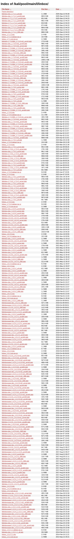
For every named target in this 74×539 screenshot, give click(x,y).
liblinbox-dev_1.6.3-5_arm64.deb (13, 209)
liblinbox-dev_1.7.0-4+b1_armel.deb (14, 119)
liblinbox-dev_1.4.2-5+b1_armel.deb (14, 410)
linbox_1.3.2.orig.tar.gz (10, 537)
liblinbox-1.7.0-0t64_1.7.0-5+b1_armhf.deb (17, 73)
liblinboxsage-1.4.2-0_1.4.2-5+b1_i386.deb (17, 436)
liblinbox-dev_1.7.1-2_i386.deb (12, 32)
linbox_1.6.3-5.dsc (8, 234)
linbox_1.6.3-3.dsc (8, 266)
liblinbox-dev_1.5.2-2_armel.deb (13, 319)
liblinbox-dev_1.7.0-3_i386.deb (12, 156)
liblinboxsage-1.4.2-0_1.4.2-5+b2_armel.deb (17, 390)
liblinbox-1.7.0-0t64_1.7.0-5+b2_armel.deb (16, 48)
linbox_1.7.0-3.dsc (8, 174)
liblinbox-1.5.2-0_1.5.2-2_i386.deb (14, 307)
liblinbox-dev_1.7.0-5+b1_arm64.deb (14, 66)
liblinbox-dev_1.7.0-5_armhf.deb (13, 99)
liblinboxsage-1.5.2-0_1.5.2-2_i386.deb (15, 305)
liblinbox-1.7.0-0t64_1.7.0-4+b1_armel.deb (16, 117)
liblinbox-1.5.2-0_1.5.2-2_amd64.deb (15, 317)
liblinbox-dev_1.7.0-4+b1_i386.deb (14, 131)
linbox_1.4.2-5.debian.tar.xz (11, 489)
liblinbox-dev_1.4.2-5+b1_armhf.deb (14, 406)
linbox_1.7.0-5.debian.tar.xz (11, 115)
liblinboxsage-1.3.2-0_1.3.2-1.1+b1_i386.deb (17, 511)
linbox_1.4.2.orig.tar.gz (10, 491)
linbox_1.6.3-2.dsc (8, 294)
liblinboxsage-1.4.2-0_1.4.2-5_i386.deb (15, 461)
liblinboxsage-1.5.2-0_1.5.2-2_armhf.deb (16, 328)
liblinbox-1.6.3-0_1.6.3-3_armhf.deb (14, 241)
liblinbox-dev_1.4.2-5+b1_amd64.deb (15, 424)
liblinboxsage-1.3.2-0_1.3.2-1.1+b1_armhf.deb (18, 525)
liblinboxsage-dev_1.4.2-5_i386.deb (14, 463)
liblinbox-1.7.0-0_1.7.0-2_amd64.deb (15, 195)
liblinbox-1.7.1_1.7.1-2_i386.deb (13, 30)
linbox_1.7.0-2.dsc (8, 202)
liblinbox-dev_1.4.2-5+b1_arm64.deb (14, 443)
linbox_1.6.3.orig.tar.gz (10, 298)
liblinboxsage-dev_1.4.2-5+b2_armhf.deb (16, 360)
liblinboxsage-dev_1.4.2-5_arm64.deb (15, 477)
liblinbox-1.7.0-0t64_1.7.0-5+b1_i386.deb (16, 80)
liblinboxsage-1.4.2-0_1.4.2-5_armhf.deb (16, 452)
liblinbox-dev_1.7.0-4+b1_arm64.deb (14, 126)
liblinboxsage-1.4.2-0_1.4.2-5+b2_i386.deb (17, 374)
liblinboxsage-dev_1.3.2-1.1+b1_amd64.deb (17, 502)
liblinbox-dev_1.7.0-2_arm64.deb (13, 177)
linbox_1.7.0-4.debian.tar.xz (11, 142)
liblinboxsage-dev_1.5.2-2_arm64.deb (15, 337)
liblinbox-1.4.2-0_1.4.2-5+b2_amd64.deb (16, 369)
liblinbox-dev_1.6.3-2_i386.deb (12, 291)
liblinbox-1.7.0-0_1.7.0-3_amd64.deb (15, 167)
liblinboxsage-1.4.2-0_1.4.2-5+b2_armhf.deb (17, 362)
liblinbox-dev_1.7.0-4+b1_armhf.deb (14, 122)
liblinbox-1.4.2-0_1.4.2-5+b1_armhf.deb (15, 404)
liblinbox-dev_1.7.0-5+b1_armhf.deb (14, 76)
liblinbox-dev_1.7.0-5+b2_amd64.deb (15, 60)
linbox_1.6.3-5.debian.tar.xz (11, 236)
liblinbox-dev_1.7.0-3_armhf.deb (13, 151)
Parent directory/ (7, 11)
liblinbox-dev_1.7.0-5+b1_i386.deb (14, 78)
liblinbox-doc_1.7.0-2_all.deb (12, 200)
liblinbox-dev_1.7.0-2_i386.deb (12, 193)
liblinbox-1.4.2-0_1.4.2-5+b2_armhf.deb (15, 355)
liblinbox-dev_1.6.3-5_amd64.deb (13, 227)
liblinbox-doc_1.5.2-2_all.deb (12, 342)
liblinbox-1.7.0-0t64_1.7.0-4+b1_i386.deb (16, 133)
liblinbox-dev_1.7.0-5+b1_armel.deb (14, 69)
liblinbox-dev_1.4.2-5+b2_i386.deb (14, 378)
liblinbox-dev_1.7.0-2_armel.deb (13, 183)
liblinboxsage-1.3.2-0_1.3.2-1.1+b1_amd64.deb (18, 509)
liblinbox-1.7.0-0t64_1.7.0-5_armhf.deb (15, 96)
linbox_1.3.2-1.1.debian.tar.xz (12, 530)
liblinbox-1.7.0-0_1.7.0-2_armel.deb (14, 181)
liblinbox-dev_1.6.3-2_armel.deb (13, 277)
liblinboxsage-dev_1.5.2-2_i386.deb (14, 303)
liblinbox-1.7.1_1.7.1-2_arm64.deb (14, 18)
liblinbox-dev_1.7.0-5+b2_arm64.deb (14, 57)
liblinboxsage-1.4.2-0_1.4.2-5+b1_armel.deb (17, 413)
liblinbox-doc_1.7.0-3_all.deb (12, 170)
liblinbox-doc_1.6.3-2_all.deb (12, 268)
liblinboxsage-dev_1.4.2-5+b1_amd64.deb (16, 420)
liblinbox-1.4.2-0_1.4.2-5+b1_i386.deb (15, 433)
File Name (5, 9)
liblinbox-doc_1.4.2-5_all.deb (12, 466)
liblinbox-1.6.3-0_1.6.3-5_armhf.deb (14, 216)
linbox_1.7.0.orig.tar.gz (10, 206)
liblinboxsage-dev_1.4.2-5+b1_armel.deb (16, 415)
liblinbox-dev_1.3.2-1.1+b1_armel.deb (15, 498)
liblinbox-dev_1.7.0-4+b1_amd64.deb (15, 138)
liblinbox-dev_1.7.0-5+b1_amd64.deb (15, 85)
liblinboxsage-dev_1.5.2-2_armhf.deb (15, 335)
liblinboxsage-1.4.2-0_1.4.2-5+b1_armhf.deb (17, 401)
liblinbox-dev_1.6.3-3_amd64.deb (13, 250)
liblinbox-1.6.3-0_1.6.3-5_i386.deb (14, 229)
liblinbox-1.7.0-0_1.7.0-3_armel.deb (14, 149)
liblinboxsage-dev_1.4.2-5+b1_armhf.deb (16, 408)
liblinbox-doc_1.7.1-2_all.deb (12, 14)
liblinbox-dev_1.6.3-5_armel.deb (13, 211)
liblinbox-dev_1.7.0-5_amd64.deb (13, 108)
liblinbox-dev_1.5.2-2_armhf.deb (13, 333)
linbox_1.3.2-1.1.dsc (9, 534)
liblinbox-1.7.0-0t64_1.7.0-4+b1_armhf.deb (17, 124)
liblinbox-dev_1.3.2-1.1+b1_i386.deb (14, 516)
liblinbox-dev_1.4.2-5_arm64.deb (13, 482)
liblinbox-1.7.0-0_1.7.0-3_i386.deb (14, 158)
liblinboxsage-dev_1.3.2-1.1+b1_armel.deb (17, 493)
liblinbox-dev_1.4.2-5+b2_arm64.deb (14, 392)
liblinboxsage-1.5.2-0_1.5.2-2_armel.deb (16, 323)
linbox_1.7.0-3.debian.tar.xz (11, 172)
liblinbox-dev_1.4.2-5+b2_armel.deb (14, 385)
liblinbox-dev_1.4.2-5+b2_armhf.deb (14, 358)
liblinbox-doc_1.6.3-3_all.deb (12, 252)
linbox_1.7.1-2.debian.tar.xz (11, 37)
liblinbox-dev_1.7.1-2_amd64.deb (13, 27)
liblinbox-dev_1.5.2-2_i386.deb (12, 300)
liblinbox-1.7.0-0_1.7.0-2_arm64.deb (14, 179)
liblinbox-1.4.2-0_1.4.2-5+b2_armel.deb (15, 388)
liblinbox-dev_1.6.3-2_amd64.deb (13, 271)
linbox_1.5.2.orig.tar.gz (10, 353)
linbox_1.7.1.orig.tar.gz (10, 39)
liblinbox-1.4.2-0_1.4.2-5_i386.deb (14, 456)
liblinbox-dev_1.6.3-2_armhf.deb (13, 289)
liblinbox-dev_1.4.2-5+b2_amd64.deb (15, 367)
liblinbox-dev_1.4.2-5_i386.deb (12, 459)
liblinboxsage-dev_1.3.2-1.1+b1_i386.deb (16, 514)
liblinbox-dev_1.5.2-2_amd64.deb (13, 314)
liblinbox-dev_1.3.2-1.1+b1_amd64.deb (15, 507)
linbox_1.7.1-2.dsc (8, 34)
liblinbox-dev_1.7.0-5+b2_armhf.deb (14, 44)
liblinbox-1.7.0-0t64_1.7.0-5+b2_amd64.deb (17, 62)
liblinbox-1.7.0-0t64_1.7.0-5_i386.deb (15, 103)
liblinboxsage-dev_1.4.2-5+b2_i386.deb (15, 376)
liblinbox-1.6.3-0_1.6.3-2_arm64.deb (14, 280)
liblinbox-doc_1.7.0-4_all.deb (12, 140)
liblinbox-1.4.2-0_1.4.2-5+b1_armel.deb (15, 417)
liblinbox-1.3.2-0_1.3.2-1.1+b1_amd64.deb (16, 505)
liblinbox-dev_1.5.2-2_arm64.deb (13, 346)
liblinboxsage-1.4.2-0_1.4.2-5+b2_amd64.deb (18, 365)
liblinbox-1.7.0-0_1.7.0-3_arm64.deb (14, 161)
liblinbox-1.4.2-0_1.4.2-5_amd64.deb (15, 475)
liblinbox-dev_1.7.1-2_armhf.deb (13, 21)
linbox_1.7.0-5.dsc (8, 112)
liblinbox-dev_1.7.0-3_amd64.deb (13, 165)
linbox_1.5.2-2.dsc (8, 351)
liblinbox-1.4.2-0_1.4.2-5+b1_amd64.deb (16, 422)
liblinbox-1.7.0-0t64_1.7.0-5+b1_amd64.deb (17, 82)
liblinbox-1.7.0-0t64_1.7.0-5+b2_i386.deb (16, 50)
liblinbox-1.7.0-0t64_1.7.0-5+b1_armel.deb (16, 71)
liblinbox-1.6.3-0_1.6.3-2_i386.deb (14, 287)
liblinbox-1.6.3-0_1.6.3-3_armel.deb (14, 245)
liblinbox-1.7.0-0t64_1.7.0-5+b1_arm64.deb (17, 64)
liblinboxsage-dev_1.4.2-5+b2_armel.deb (16, 383)
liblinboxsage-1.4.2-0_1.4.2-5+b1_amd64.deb (18, 427)
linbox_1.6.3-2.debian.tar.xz (11, 296)
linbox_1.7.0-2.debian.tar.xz (11, 204)
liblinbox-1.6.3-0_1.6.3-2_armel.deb (14, 275)
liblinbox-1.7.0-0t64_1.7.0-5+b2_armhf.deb (17, 41)
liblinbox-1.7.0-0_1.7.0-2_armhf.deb (14, 188)
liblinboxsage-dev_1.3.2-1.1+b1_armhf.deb (17, 528)
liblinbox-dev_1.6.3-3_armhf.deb (13, 238)
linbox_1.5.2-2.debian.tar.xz (11, 349)
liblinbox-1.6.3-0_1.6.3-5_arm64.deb (14, 218)
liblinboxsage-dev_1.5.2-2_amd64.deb (15, 310)
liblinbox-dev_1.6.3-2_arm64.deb (13, 282)
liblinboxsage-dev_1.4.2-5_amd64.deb (15, 468)
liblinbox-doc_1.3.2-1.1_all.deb (12, 532)
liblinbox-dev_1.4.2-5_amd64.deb (13, 472)
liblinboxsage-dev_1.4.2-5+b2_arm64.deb (16, 399)
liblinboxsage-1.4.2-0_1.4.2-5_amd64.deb (16, 470)
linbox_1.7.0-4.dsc (8, 145)
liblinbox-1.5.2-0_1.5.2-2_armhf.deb (14, 330)
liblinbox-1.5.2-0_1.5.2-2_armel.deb (14, 326)
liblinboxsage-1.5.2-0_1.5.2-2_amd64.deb (16, 312)
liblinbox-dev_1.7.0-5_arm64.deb (13, 94)
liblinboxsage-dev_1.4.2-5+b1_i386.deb (15, 429)
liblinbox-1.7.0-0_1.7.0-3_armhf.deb (14, 154)
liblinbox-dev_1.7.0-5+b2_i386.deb (14, 53)
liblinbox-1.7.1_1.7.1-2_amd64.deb (14, 25)
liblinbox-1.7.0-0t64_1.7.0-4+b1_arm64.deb (17, 128)
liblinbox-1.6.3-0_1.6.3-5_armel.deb (14, 220)
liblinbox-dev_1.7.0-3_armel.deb (13, 147)
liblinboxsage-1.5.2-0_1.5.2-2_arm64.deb (16, 339)
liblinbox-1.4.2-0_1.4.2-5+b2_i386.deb (15, 381)
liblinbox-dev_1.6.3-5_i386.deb (12, 232)
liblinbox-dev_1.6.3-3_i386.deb (12, 259)
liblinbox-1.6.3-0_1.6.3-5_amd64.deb (15, 225)
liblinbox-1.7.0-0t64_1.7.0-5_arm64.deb (15, 92)
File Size (44, 9)
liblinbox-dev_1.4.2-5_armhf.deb (13, 454)
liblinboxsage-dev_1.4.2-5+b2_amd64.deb (16, 372)
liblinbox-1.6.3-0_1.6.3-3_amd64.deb (15, 248)
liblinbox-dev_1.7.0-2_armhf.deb (13, 186)
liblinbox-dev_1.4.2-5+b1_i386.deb (14, 431)
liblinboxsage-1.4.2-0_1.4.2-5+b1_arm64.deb (17, 438)
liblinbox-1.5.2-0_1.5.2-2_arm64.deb (14, 344)
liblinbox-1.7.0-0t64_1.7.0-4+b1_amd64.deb (17, 135)
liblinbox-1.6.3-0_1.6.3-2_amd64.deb (15, 273)
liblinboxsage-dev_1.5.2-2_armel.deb (15, 321)
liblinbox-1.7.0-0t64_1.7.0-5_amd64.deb (16, 110)
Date (57, 9)
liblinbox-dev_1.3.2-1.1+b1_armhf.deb (15, 523)
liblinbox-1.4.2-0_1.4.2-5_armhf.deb (14, 447)
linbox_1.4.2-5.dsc (8, 486)
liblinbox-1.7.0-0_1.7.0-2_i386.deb (14, 190)
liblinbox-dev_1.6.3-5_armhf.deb (13, 213)
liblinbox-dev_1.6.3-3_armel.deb (13, 243)
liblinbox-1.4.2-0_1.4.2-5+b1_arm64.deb (16, 440)
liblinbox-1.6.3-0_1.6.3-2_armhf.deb (14, 284)
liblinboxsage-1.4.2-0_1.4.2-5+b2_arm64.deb (17, 394)
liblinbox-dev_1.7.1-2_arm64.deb (13, 16)
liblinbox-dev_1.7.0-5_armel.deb (13, 87)
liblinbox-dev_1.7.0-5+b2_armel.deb (14, 46)
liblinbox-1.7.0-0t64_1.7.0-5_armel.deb (15, 89)
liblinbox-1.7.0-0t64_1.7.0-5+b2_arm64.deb (17, 55)
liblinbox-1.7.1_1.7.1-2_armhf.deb (13, 23)
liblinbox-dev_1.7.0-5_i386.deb (12, 105)
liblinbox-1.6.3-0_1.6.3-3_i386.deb (14, 261)
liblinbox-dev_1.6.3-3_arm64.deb (13, 257)
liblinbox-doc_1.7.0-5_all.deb (12, 101)
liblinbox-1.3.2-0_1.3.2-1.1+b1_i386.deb (16, 518)
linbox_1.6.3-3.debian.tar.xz (11, 264)
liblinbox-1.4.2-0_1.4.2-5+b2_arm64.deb (16, 397)
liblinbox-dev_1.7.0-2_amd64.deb (13, 197)
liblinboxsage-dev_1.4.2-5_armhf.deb (15, 449)
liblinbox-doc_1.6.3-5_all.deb (12, 222)
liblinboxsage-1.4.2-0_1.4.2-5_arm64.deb (16, 479)
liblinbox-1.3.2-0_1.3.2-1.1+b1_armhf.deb (16, 521)
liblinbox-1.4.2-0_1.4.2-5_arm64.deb (14, 484)
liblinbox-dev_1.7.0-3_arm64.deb (13, 163)
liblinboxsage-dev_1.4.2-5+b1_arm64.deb (16, 445)
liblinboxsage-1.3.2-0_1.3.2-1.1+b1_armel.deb (18, 500)
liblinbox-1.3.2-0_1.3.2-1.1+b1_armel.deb (16, 495)
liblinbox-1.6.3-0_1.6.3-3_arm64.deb (14, 255)
